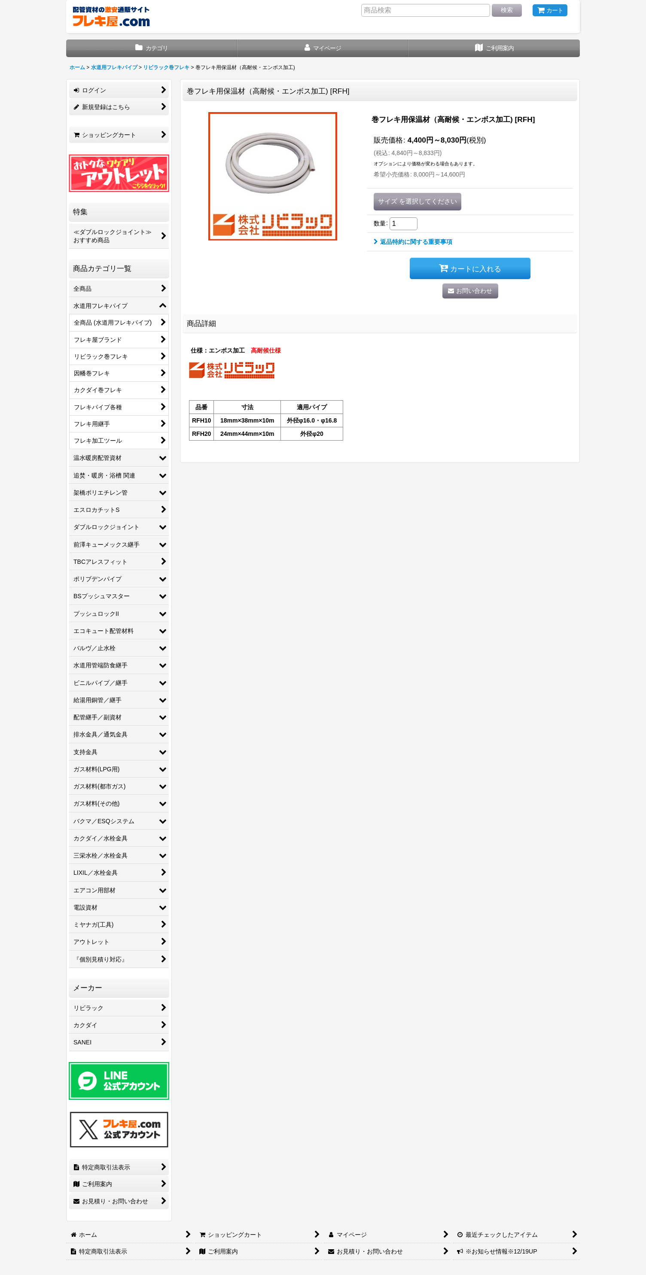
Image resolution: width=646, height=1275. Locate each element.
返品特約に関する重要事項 (413, 241)
